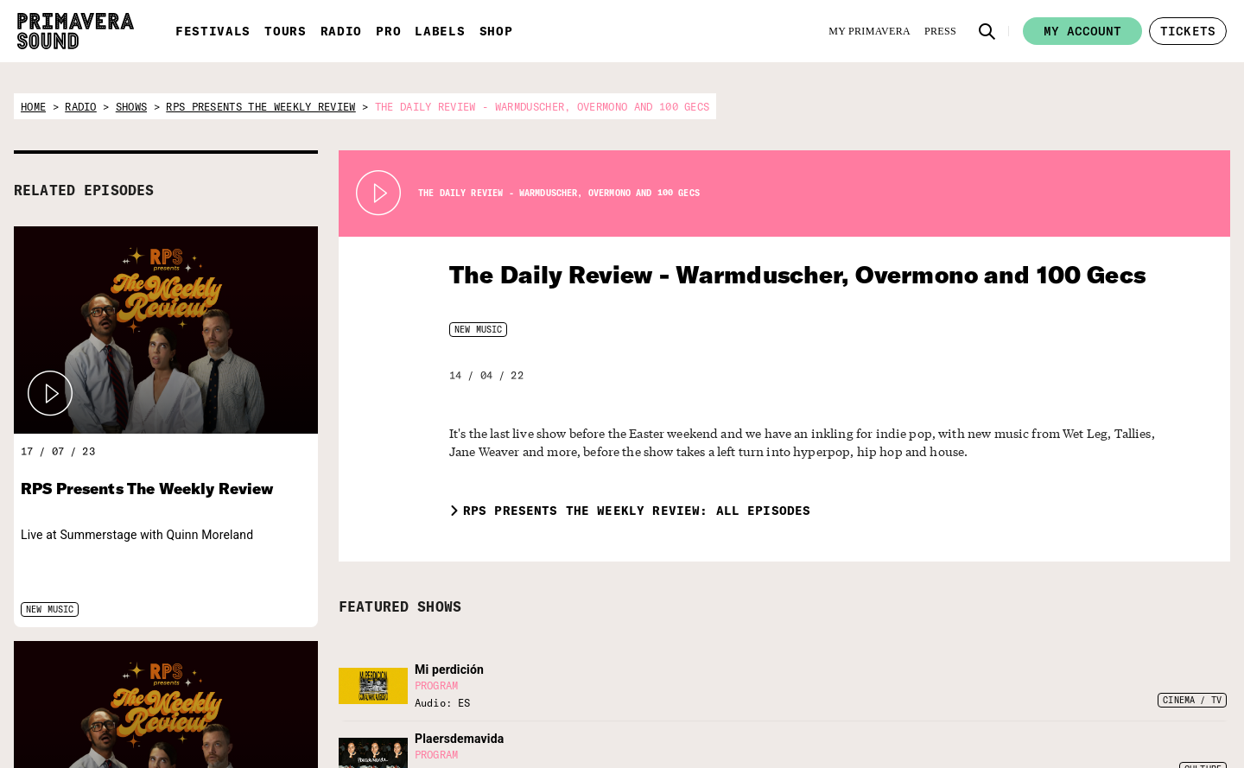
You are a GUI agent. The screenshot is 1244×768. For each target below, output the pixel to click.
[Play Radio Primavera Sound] (50, 394)
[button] (987, 31)
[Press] (940, 31)
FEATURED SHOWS (400, 606)
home (33, 106)
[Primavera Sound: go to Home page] (75, 31)
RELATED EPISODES (84, 190)
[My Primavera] (869, 31)
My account (1082, 31)
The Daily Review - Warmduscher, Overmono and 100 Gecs (759, 274)
